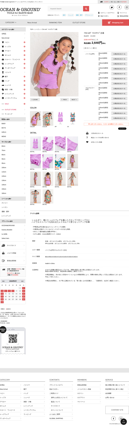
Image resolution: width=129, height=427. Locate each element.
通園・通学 (79, 15)
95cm (3, 163)
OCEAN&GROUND (8, 225)
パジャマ (8, 72)
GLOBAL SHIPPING (56, 418)
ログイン (103, 13)
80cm (3, 155)
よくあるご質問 (54, 414)
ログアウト (111, 13)
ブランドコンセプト (56, 385)
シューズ (27, 397)
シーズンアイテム (30, 410)
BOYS (4, 128)
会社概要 (108, 393)
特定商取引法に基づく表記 (114, 389)
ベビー (2, 393)
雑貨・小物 (27, 402)
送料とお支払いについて (58, 397)
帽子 (25, 389)
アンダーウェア (5, 418)
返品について (54, 402)
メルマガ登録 (11, 253)
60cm (3, 146)
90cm (3, 159)
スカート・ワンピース (7, 410)
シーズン (5, 207)
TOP (31, 29)
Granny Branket (7, 230)
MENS (4, 136)
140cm (4, 185)
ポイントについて (56, 410)
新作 (64, 15)
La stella (4, 234)
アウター (3, 402)
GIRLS (4, 132)
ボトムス (3, 406)
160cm (4, 193)
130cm (4, 180)
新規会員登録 (124, 16)
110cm (4, 172)
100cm (4, 167)
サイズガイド (11, 245)
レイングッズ (6, 216)
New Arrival (5, 38)
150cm (4, 189)
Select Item (5, 238)
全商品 (4, 34)
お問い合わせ (109, 397)
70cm (3, 150)
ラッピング (8, 114)
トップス (3, 397)
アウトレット (89, 15)
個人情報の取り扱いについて (115, 385)
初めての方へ (105, 16)
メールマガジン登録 (84, 389)
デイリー (5, 203)
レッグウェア (4, 414)
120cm (4, 176)
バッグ (26, 393)
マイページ (123, 13)
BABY (4, 123)
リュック (70, 15)
